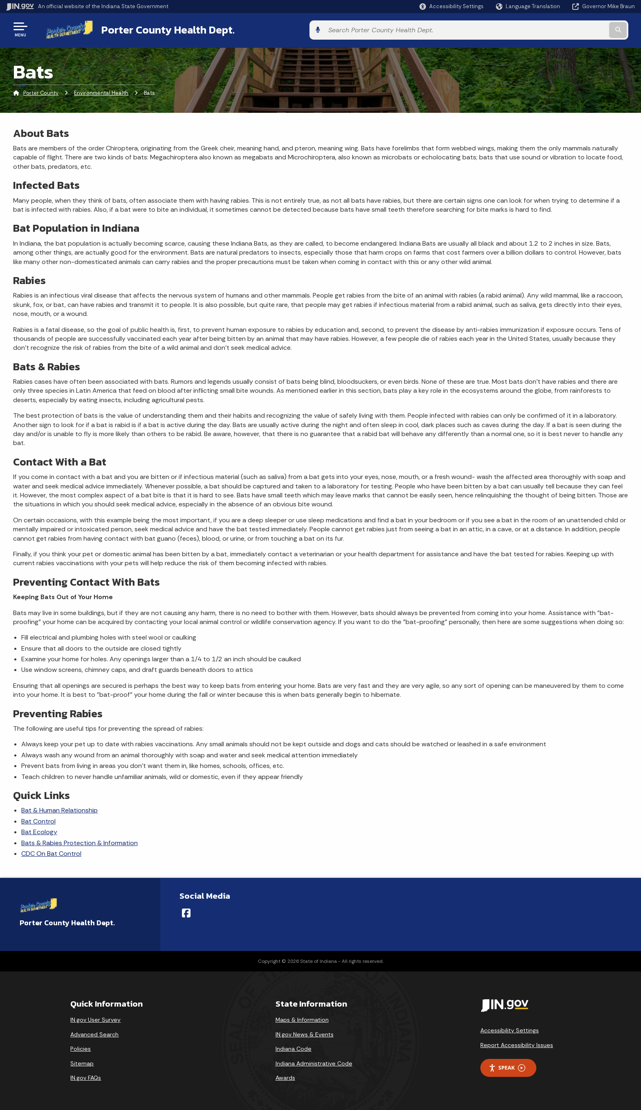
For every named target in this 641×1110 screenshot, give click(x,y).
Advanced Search (94, 1032)
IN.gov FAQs (85, 1076)
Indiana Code (294, 1047)
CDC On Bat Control (51, 852)
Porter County (40, 91)
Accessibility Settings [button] (509, 1028)
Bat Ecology (39, 830)
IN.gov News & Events (305, 1032)
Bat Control (38, 819)
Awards (285, 1076)
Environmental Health (101, 91)
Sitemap (82, 1061)
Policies (80, 1047)
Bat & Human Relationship (59, 809)
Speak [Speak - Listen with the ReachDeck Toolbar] (507, 1066)
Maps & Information (302, 1018)
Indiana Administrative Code (314, 1061)
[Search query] (561, 29)
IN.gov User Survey (95, 1018)
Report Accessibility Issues (516, 1043)
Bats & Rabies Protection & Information (79, 841)
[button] (451, 6)
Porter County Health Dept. (157, 29)
